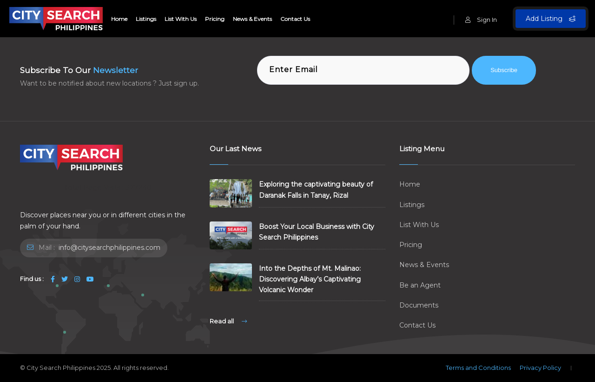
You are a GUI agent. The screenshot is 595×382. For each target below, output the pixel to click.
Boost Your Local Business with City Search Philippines (316, 231)
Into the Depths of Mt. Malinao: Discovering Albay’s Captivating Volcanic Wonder (310, 279)
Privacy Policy (540, 367)
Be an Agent (420, 285)
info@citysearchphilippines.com (108, 247)
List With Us (181, 18)
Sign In (481, 19)
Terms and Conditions (478, 367)
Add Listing (550, 18)
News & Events (252, 18)
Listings (146, 18)
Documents (418, 305)
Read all (228, 321)
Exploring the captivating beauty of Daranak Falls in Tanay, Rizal (316, 189)
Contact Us (295, 18)
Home (119, 18)
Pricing (215, 18)
